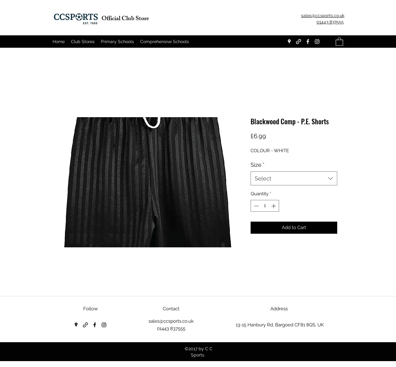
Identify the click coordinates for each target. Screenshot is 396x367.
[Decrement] (256, 206)
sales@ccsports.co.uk (171, 321)
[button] (339, 41)
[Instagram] (317, 41)
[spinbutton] (265, 206)
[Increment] (274, 206)
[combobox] (294, 178)
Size (258, 164)
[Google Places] (289, 41)
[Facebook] (308, 41)
